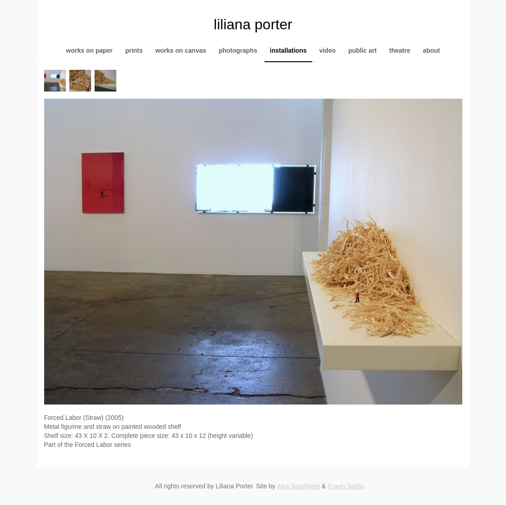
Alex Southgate (298, 486)
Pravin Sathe (346, 486)
